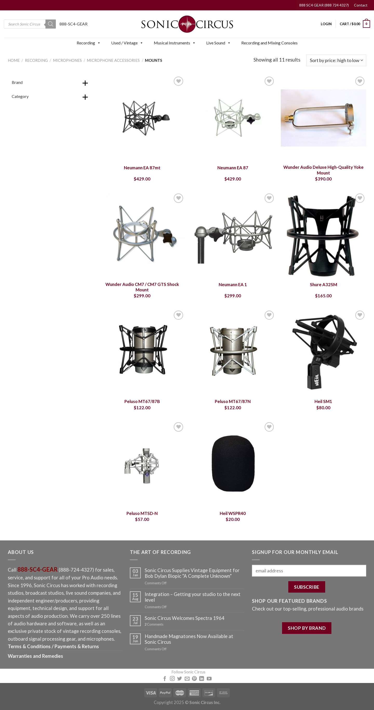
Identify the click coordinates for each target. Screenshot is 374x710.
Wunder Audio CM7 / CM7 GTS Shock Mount (142, 287)
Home (14, 60)
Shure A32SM (323, 284)
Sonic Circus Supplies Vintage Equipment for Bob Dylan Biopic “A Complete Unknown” (192, 573)
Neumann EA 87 (232, 167)
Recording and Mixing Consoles (269, 42)
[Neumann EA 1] (233, 235)
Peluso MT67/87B (142, 401)
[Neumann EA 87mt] (142, 118)
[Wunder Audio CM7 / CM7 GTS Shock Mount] (142, 235)
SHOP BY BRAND (307, 628)
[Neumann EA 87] (233, 118)
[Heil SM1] (323, 352)
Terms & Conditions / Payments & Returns (53, 646)
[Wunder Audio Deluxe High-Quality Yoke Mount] (323, 118)
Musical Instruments (175, 43)
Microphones (67, 60)
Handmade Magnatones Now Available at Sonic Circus (189, 639)
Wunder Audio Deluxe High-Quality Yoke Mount (323, 170)
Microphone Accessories (113, 60)
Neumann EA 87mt (142, 167)
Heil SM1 (323, 401)
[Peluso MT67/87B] (142, 352)
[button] (99, 43)
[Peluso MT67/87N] (233, 352)
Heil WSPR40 (233, 513)
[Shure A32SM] (323, 235)
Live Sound (218, 43)
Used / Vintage (127, 43)
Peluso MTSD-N (142, 513)
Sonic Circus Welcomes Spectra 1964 (184, 618)
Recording (89, 43)
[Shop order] (336, 60)
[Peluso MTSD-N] (142, 464)
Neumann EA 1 (233, 284)
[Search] (50, 24)
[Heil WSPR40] (233, 464)
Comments (154, 624)
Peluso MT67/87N (233, 401)
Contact (361, 5)
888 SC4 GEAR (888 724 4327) (324, 5)
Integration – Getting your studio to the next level (193, 597)
